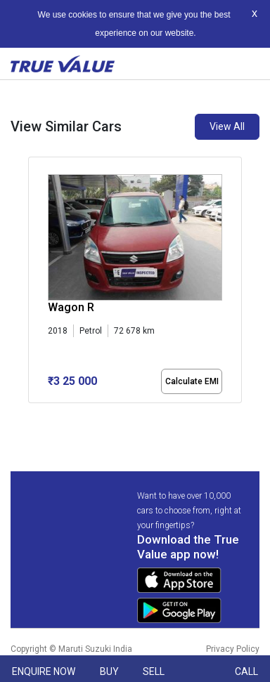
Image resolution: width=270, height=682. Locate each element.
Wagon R (71, 307)
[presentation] (35, 282)
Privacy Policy (232, 649)
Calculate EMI (192, 381)
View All (227, 126)
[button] (32, 415)
